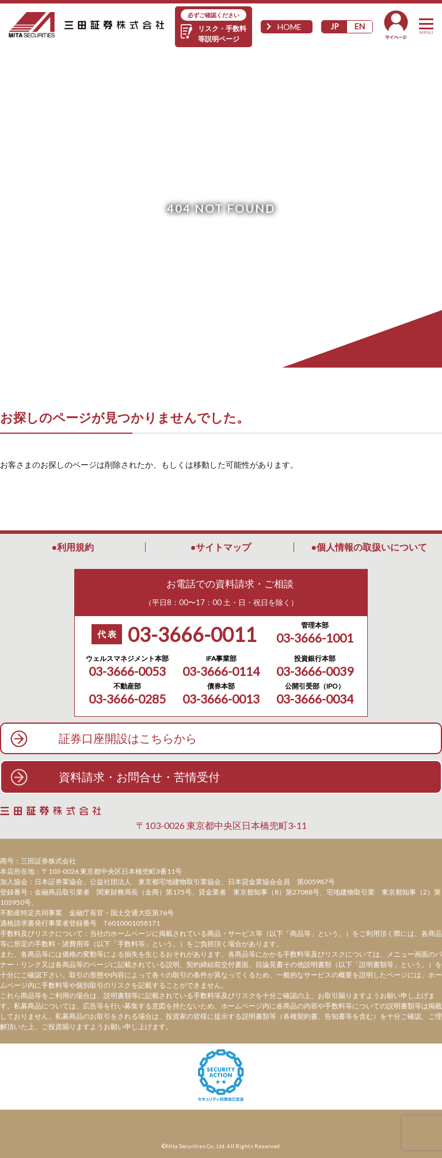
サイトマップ (223, 546)
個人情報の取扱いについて (372, 546)
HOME (289, 27)
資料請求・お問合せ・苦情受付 (139, 777)
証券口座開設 (128, 738)
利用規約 (75, 546)
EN (360, 26)
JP (334, 26)
